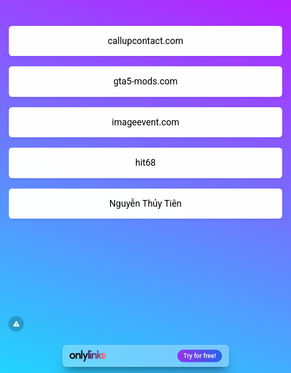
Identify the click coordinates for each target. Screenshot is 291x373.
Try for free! (200, 356)
